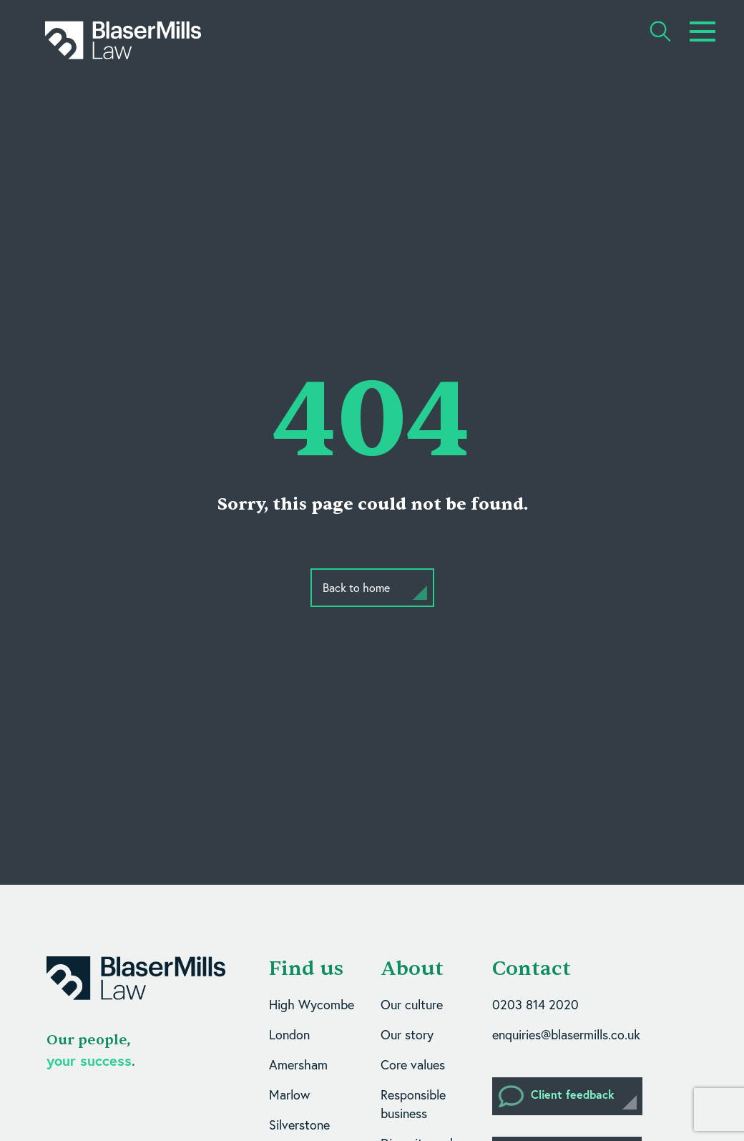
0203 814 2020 (535, 1004)
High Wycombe (311, 1004)
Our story (407, 1034)
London (289, 1034)
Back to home (356, 588)
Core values (413, 1065)
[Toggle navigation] (702, 31)
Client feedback (557, 1096)
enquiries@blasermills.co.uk (566, 1034)
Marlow (289, 1095)
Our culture (412, 1004)
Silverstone (299, 1125)
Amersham (298, 1065)
